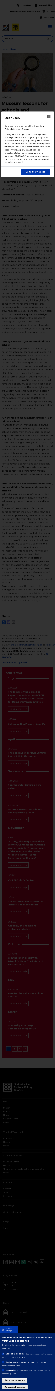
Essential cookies (15, 1354)
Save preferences (15, 1380)
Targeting (11, 1370)
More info (6, 1348)
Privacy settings (9, 1329)
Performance (13, 1362)
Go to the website (35, 171)
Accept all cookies (15, 1387)
